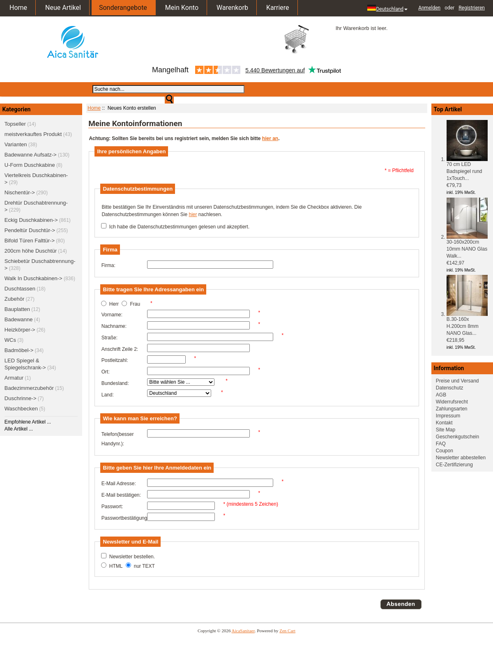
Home (18, 8)
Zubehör (14, 299)
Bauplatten (17, 309)
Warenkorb (232, 8)
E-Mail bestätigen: (121, 495)
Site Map (445, 430)
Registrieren (471, 8)
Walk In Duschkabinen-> (33, 278)
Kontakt (444, 423)
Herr (114, 304)
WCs (10, 340)
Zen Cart (287, 630)
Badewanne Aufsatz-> (31, 155)
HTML (116, 566)
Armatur (14, 378)
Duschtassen (20, 289)
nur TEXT (144, 566)
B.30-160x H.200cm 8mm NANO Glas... (467, 323)
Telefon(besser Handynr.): (117, 439)
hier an (270, 138)
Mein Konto (181, 8)
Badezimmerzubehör (29, 388)
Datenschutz (449, 388)
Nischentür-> (20, 192)
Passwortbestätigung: (124, 518)
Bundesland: (115, 383)
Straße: (109, 338)
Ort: (105, 372)
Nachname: (114, 326)
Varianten (16, 144)
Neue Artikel (63, 8)
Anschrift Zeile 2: (119, 349)
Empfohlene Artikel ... (28, 422)
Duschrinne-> (21, 398)
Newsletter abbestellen (461, 458)
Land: (107, 395)
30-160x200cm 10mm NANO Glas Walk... (467, 246)
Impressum (448, 416)
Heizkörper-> (20, 330)
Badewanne (19, 319)
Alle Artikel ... (19, 429)
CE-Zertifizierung (454, 465)
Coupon (444, 451)
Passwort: (112, 506)
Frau (135, 304)
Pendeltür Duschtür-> (30, 230)
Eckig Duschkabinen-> (31, 220)
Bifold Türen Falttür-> (30, 240)
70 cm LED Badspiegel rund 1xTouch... (467, 169)
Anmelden (429, 8)
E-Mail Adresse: (118, 483)
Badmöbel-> (19, 350)
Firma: (108, 265)
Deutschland (387, 8)
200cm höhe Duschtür (31, 251)
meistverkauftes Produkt (33, 134)
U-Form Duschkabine (30, 165)
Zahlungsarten (452, 409)
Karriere (277, 8)
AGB (441, 395)
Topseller (15, 124)
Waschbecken (21, 408)
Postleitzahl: (114, 360)
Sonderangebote (123, 8)
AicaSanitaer (243, 630)
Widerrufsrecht (452, 402)
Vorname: (111, 315)
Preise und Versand (457, 381)
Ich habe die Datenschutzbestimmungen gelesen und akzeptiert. (179, 227)
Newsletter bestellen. (132, 557)
